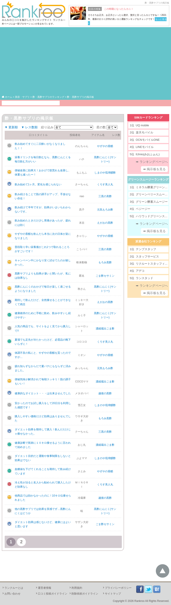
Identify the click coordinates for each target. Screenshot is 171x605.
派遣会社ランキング (148, 241)
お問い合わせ (11, 593)
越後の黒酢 (105, 393)
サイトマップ (111, 593)
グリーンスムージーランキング (148, 179)
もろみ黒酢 (105, 262)
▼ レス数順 (29, 127)
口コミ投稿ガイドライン (51, 593)
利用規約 (75, 587)
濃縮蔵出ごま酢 (105, 328)
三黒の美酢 (105, 196)
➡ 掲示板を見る (154, 169)
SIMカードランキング (148, 117)
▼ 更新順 (11, 127)
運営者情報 (43, 587)
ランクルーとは (12, 587)
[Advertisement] (85, 61)
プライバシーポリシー (117, 587)
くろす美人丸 (105, 184)
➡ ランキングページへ (152, 162)
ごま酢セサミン (105, 275)
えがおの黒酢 (105, 222)
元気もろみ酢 (105, 209)
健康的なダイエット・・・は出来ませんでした (43, 393)
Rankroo (139, 601)
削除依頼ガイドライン (83, 593)
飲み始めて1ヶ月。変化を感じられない (38, 184)
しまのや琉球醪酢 (105, 172)
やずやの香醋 (105, 146)
